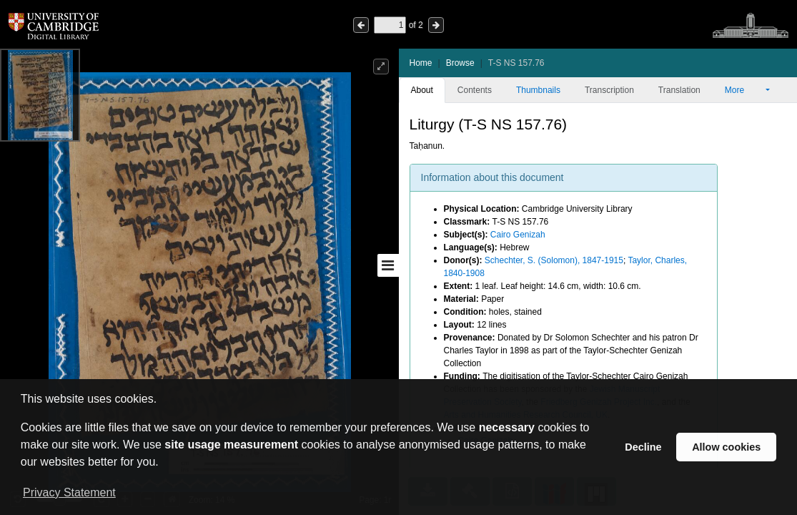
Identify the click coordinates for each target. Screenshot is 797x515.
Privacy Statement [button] (69, 492)
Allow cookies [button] (726, 447)
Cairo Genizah (517, 235)
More (744, 90)
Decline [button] (643, 447)
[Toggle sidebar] (388, 265)
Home (421, 63)
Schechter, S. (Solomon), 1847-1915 (554, 260)
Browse (460, 63)
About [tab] (422, 90)
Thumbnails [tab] (538, 90)
